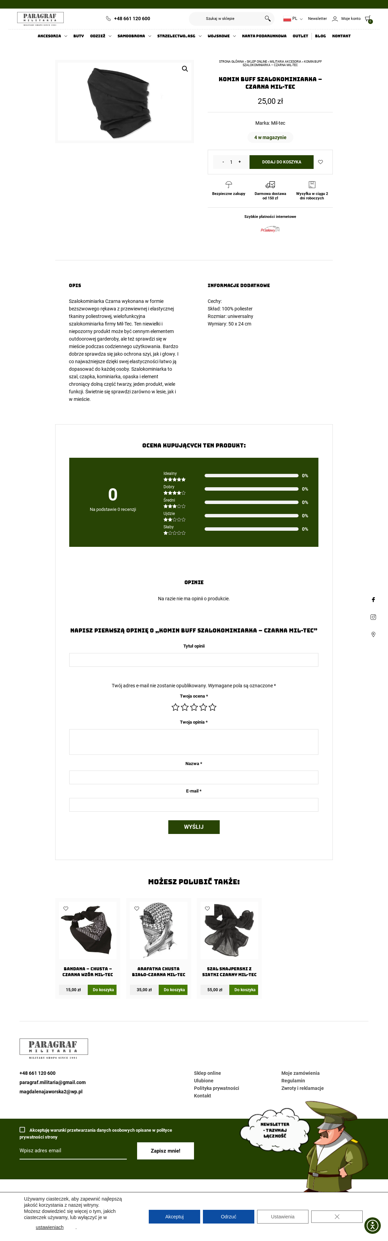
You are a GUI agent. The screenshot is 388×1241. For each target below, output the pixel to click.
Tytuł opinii (194, 646)
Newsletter (317, 18)
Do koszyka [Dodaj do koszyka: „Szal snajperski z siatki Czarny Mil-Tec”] (244, 989)
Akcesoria (49, 36)
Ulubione (204, 1080)
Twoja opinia (194, 722)
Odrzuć (228, 1216)
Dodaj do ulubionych (320, 162)
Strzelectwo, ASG (176, 36)
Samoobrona (131, 36)
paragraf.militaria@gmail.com (53, 1082)
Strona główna (231, 61)
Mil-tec (278, 123)
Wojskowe (219, 36)
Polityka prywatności (216, 1088)
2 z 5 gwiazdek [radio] (185, 707)
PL (290, 18)
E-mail (194, 791)
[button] (185, 69)
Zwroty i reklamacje (302, 1088)
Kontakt (341, 36)
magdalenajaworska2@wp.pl (51, 1091)
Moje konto (351, 18)
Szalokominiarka (86, 301)
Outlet (300, 36)
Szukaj (268, 19)
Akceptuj (174, 1216)
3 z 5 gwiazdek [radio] (194, 707)
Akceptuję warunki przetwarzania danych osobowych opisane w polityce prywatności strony (96, 1133)
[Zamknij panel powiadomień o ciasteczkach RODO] (337, 1217)
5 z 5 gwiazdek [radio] (212, 707)
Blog (320, 36)
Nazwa (193, 763)
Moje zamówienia (300, 1073)
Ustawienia (282, 1216)
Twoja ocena (194, 696)
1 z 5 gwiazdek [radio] (175, 707)
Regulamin (293, 1080)
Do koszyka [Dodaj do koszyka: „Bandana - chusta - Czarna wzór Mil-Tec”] (103, 989)
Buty (78, 36)
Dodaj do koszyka (281, 162)
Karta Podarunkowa (264, 36)
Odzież (97, 36)
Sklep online (257, 61)
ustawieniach (50, 1227)
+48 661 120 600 (132, 18)
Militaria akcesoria (285, 61)
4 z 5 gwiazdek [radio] (203, 707)
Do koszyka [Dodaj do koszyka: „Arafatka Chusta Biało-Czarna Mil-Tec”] (174, 989)
